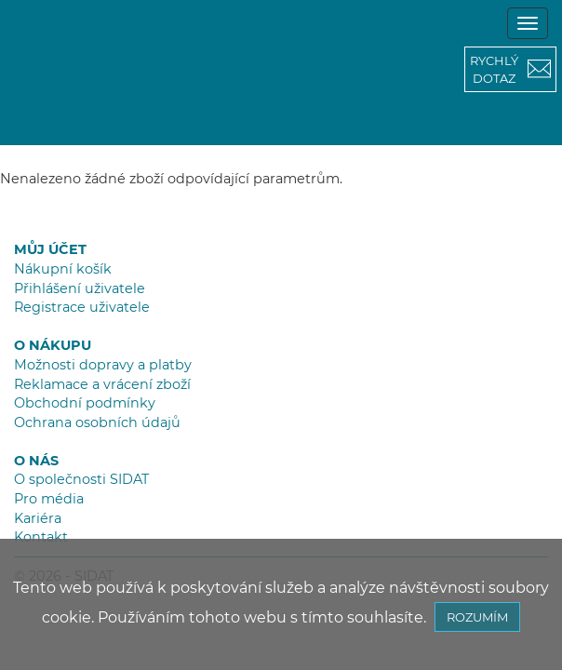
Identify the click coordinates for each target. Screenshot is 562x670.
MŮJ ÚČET (50, 249)
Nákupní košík (63, 269)
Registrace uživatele (82, 307)
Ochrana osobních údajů (97, 422)
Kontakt (41, 537)
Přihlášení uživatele (79, 288)
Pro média (49, 498)
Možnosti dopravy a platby (103, 364)
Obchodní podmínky (84, 403)
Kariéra (37, 518)
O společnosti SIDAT (81, 479)
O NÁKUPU (52, 345)
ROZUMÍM (477, 617)
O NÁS (36, 460)
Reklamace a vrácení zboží (102, 384)
